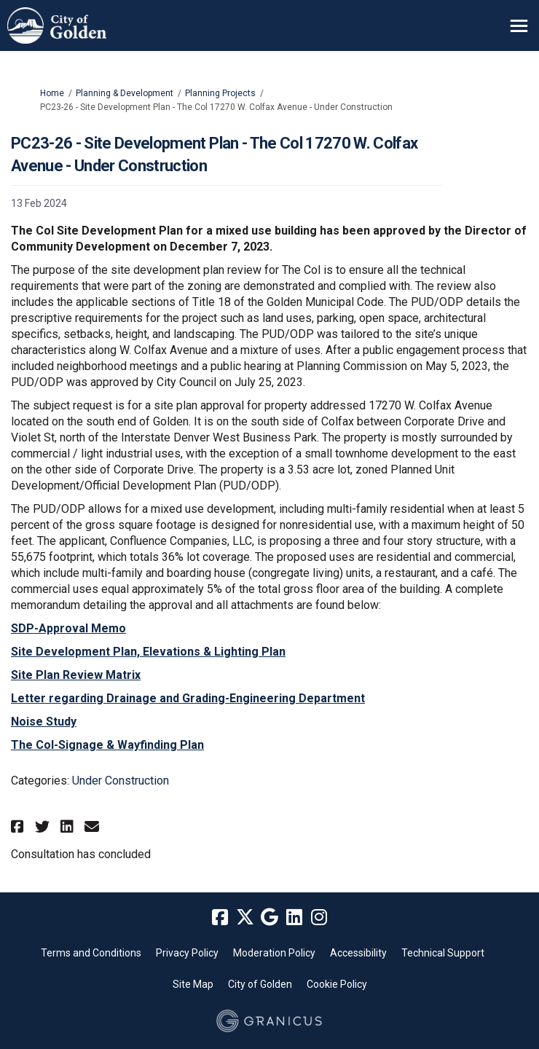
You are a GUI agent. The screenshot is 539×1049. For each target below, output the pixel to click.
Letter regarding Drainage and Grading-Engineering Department (188, 698)
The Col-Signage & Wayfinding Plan (107, 745)
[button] (19, 826)
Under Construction (120, 780)
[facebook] (220, 918)
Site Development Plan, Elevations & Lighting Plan (148, 652)
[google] (269, 918)
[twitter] (244, 918)
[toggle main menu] (519, 26)
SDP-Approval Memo (68, 628)
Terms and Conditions (91, 953)
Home (52, 93)
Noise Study (43, 721)
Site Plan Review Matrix (76, 675)
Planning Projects (220, 93)
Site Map (193, 984)
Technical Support (442, 953)
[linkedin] (294, 918)
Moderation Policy (274, 953)
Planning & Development (124, 93)
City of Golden (260, 984)
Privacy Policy (187, 953)
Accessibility (358, 953)
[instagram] (319, 918)
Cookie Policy (337, 984)
